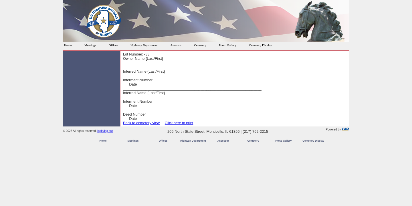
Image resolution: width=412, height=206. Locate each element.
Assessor (175, 45)
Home (68, 45)
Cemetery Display (260, 45)
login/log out (105, 130)
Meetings (90, 45)
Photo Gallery (227, 45)
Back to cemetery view (141, 123)
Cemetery (200, 45)
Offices (113, 45)
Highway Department (144, 45)
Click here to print (179, 123)
